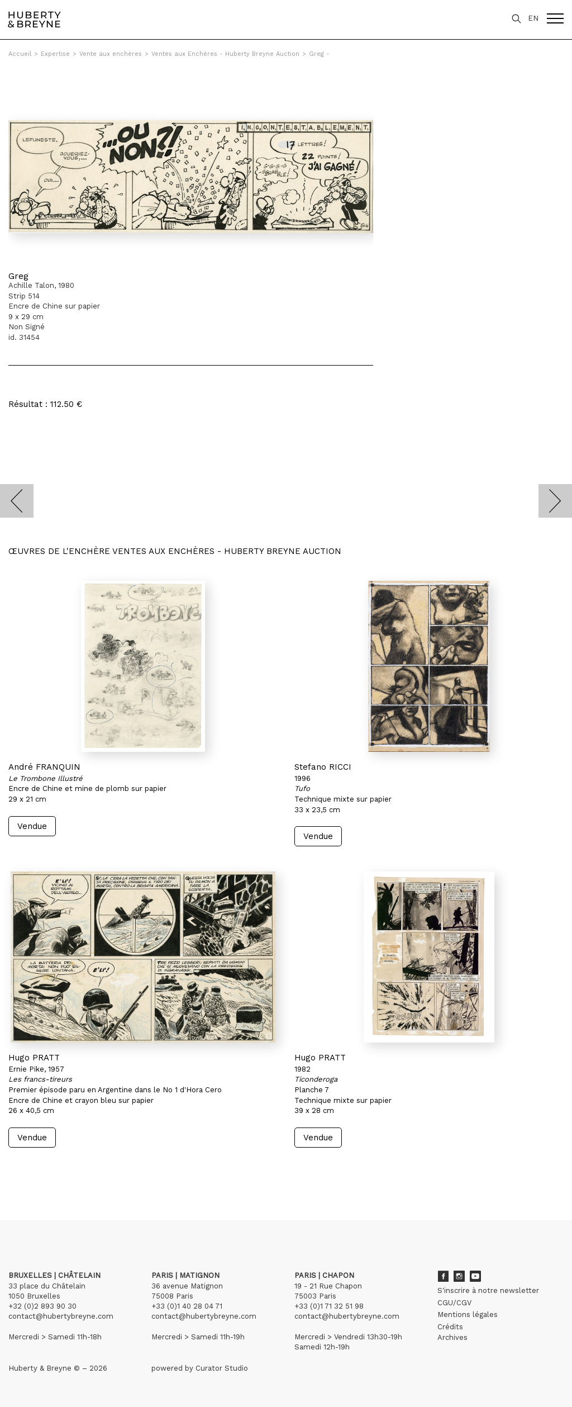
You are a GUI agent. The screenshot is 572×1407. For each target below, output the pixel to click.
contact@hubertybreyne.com (60, 1316)
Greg (18, 276)
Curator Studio (222, 1368)
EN (533, 18)
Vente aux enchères (110, 54)
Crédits (450, 1327)
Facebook (443, 1276)
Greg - (319, 54)
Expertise (55, 54)
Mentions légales (467, 1314)
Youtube (475, 1276)
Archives (452, 1337)
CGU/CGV (454, 1303)
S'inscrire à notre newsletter (488, 1290)
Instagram (459, 1276)
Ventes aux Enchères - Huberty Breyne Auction (225, 54)
